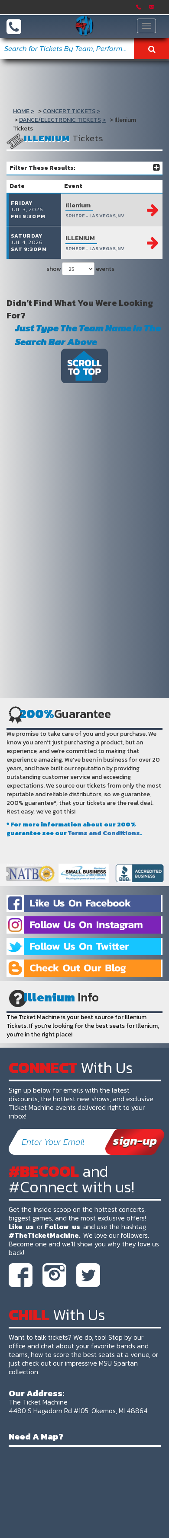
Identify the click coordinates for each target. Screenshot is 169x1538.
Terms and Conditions (104, 833)
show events (80, 268)
